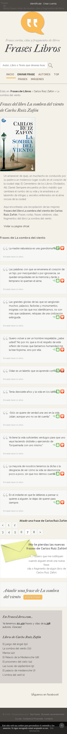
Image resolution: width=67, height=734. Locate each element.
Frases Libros (32, 48)
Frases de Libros (20, 91)
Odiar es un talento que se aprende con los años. (37, 370)
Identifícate (36, 3)
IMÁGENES (37, 79)
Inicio (10, 74)
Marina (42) (9, 652)
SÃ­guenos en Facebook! (45, 694)
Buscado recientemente (52, 714)
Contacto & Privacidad (33, 718)
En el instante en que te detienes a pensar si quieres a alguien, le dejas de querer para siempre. (33, 498)
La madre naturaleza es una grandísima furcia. (34, 248)
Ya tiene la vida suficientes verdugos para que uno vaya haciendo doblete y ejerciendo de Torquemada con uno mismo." (37, 441)
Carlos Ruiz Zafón (44, 91)
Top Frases (35, 714)
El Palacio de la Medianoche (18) (21, 657)
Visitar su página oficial (16, 226)
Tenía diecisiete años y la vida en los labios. (33, 391)
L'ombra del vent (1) (14, 674)
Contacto (48, 718)
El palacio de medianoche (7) (19, 670)
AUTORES (44, 74)
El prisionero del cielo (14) (17, 661)
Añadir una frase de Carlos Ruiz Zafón (43, 520)
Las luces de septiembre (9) (18, 666)
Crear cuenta (50, 3)
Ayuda (18, 718)
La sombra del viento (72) (17, 648)
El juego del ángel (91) (15, 644)
